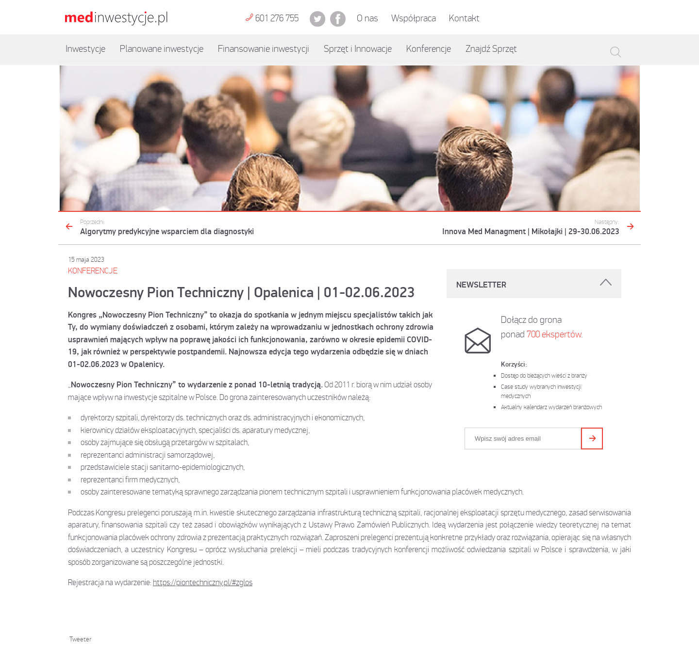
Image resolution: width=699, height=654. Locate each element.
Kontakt (464, 18)
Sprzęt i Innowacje (358, 48)
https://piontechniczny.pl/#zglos (202, 582)
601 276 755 (272, 18)
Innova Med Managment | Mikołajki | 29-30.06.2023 (530, 227)
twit (317, 19)
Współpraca (413, 18)
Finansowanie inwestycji (263, 48)
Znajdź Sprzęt (491, 48)
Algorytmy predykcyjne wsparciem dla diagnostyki (167, 227)
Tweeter (80, 639)
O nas (367, 18)
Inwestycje (85, 48)
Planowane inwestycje (161, 48)
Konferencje (428, 48)
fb (338, 19)
